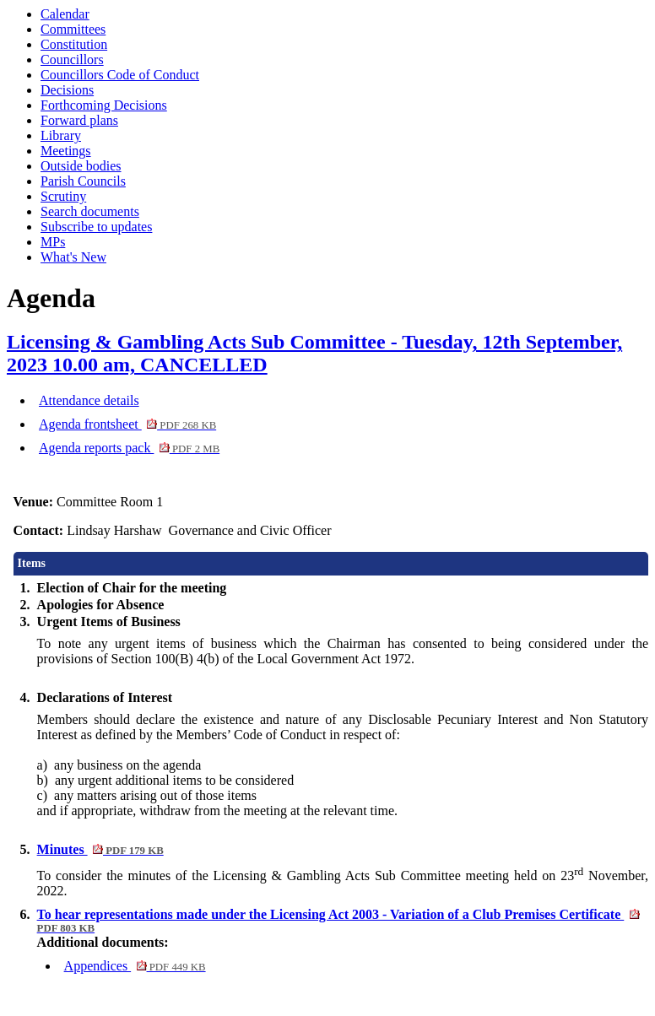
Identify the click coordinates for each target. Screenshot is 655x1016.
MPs (53, 242)
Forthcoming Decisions (104, 105)
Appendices (135, 966)
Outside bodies (81, 166)
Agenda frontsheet (127, 424)
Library (61, 135)
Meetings (66, 150)
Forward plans (79, 120)
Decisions (67, 90)
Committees (73, 29)
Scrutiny (63, 196)
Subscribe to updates (96, 226)
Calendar (65, 14)
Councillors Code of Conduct (120, 75)
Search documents (90, 211)
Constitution (74, 44)
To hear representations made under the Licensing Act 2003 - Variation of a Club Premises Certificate (338, 920)
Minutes (100, 849)
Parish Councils (83, 181)
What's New (73, 257)
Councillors (72, 59)
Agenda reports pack (129, 447)
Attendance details (89, 400)
